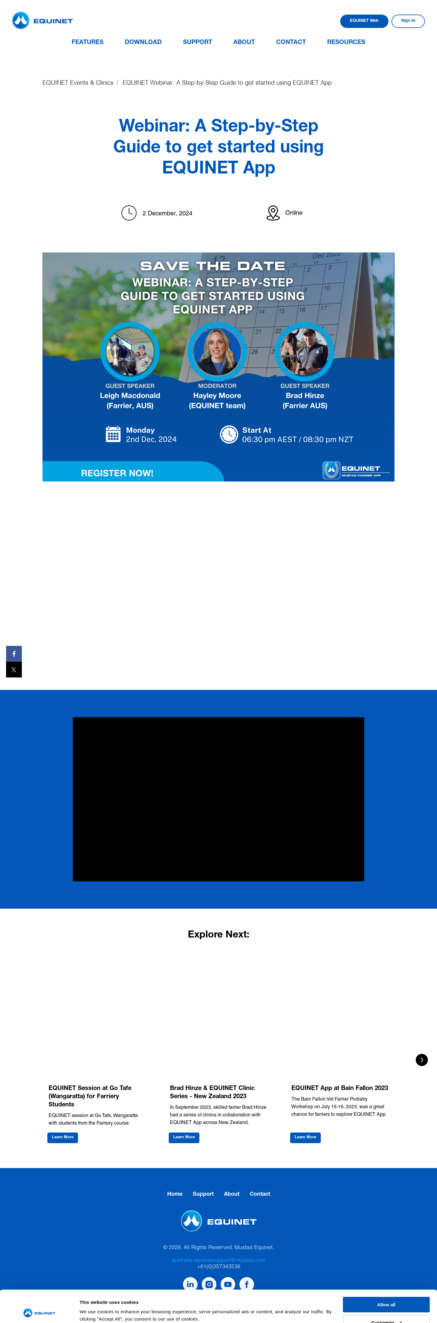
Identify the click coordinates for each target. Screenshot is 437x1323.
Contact (291, 43)
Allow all (386, 1272)
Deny (386, 1308)
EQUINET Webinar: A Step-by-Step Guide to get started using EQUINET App (227, 82)
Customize (386, 1290)
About (244, 43)
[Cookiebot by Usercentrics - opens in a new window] (39, 1311)
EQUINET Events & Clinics (77, 82)
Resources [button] (346, 43)
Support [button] (197, 43)
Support (203, 1194)
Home (174, 1194)
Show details (94, 1303)
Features (87, 43)
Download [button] (143, 43)
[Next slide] (422, 1060)
